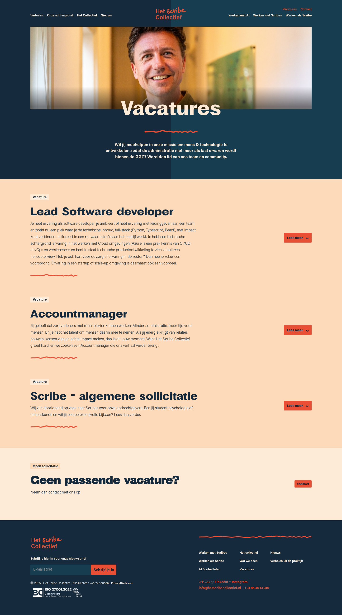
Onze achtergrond (60, 15)
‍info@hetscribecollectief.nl (220, 588)
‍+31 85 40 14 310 (256, 588)
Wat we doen (249, 561)
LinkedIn (221, 582)
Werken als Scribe (299, 15)
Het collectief (249, 552)
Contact (306, 9)
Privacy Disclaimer (122, 583)
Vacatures (290, 9)
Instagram (239, 582)
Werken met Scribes (267, 15)
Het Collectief (87, 15)
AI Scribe (209, 569)
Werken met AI (238, 15)
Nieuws (106, 15)
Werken (213, 552)
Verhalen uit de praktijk (286, 561)
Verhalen (36, 15)
